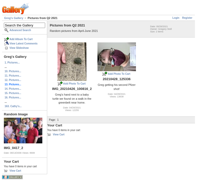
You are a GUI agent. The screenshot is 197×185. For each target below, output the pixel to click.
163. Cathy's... (13, 106)
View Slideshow (19, 48)
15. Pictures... (13, 93)
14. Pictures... (13, 88)
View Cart (15, 170)
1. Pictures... (12, 62)
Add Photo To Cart (74, 83)
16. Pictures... (13, 97)
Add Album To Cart (21, 39)
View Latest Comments (23, 43)
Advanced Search (20, 30)
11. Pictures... (13, 75)
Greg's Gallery (13, 18)
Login (175, 17)
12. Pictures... (13, 80)
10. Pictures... (13, 71)
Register (187, 17)
